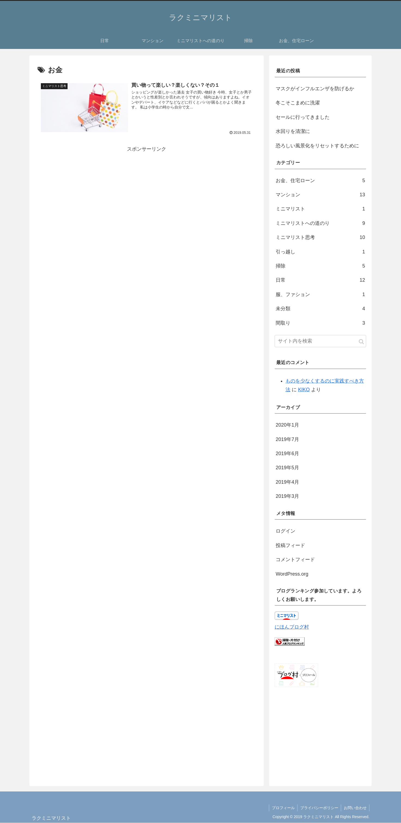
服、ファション (320, 294)
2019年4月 (287, 482)
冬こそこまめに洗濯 (298, 102)
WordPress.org (292, 574)
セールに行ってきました (303, 117)
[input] (320, 341)
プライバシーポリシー (319, 808)
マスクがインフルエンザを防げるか (315, 88)
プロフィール (282, 808)
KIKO (304, 389)
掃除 (320, 266)
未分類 (320, 308)
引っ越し (320, 251)
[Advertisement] (147, 192)
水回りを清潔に (293, 131)
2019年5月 (287, 467)
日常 (320, 280)
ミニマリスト (320, 208)
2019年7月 (287, 439)
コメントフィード (295, 559)
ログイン (285, 531)
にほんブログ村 (292, 627)
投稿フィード (290, 545)
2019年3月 (287, 496)
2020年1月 (287, 425)
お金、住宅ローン (320, 180)
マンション (320, 194)
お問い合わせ (355, 808)
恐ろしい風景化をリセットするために (317, 145)
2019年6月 (287, 453)
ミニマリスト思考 (320, 237)
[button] (361, 341)
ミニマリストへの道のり (320, 223)
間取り (320, 323)
